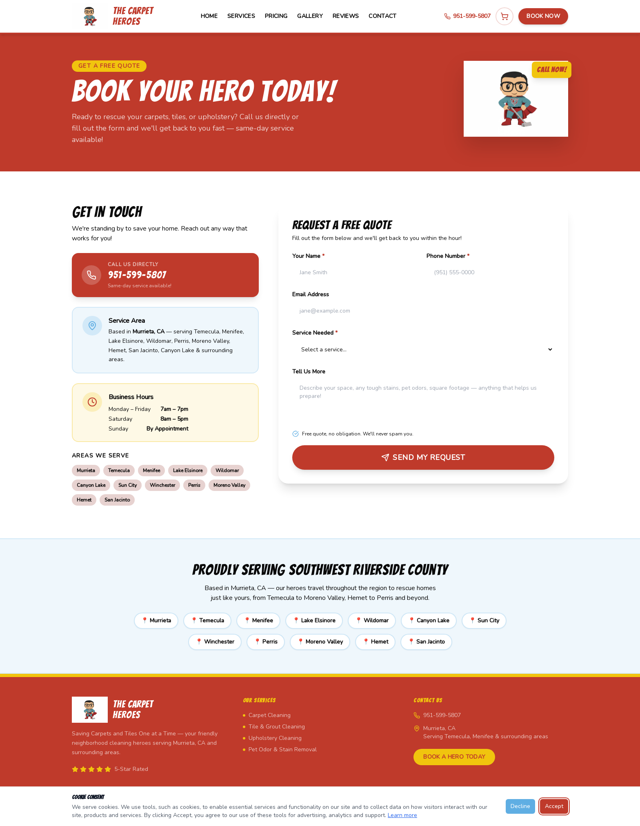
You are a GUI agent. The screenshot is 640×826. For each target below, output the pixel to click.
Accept (554, 806)
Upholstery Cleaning (272, 738)
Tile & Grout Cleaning (274, 727)
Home (209, 16)
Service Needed (315, 333)
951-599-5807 (467, 16)
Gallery (309, 16)
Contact (382, 16)
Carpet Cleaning (267, 715)
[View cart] (504, 16)
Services (241, 16)
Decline (520, 806)
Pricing (276, 16)
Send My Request (423, 457)
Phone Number (448, 256)
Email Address (310, 294)
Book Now (543, 16)
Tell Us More (308, 371)
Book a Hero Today (454, 757)
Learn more (402, 815)
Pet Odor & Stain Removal (280, 749)
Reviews (346, 16)
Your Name (308, 256)
